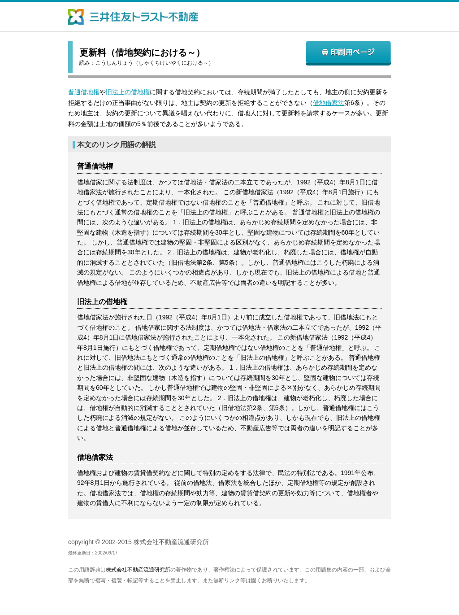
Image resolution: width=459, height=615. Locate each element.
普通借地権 (84, 92)
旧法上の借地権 (128, 92)
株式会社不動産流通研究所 (138, 570)
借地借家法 (328, 102)
